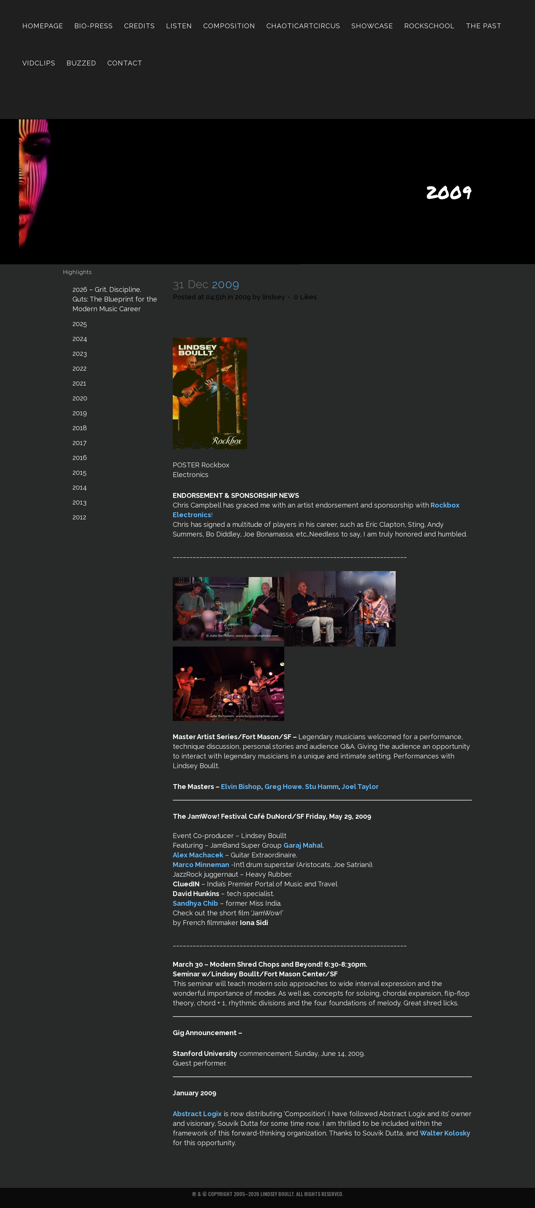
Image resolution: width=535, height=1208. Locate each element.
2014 (79, 487)
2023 (79, 353)
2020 (79, 398)
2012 (79, 517)
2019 (79, 413)
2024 (79, 338)
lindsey (273, 297)
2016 (79, 457)
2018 (79, 428)
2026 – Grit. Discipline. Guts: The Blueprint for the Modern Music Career (114, 299)
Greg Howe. (284, 786)
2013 (79, 502)
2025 (79, 324)
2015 (79, 472)
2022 (79, 368)
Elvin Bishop (241, 786)
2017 (79, 443)
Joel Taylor (360, 786)
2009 (243, 297)
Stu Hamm (321, 786)
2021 (79, 383)
